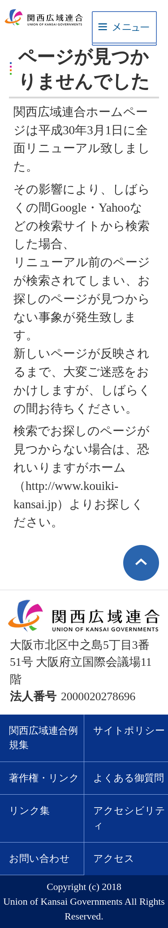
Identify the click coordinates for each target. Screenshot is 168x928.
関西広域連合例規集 (43, 738)
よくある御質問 (128, 778)
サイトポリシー (129, 730)
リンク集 (29, 810)
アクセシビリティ (129, 818)
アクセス (113, 858)
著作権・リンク (44, 778)
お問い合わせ (39, 858)
